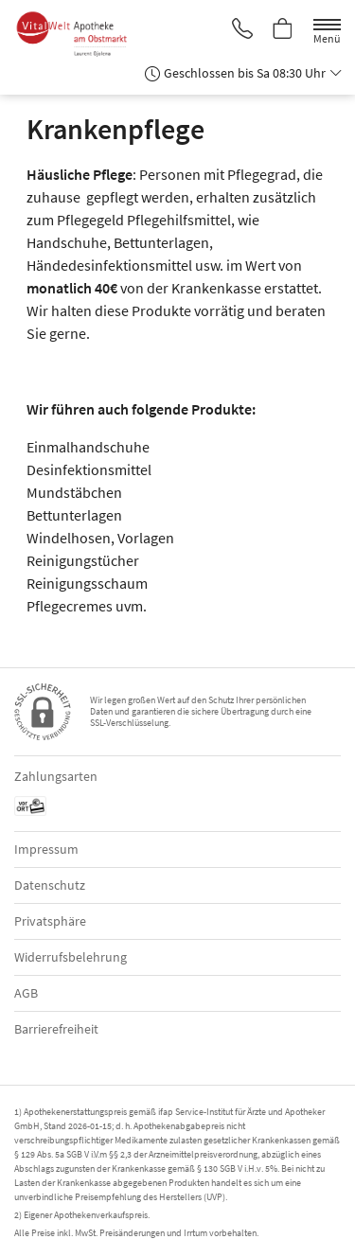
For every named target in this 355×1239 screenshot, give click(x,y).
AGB (26, 992)
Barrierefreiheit (56, 1028)
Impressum (46, 849)
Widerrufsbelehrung (70, 956)
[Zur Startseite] (79, 34)
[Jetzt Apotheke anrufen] (242, 30)
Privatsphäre (50, 920)
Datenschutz (49, 885)
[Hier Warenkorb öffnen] (283, 30)
